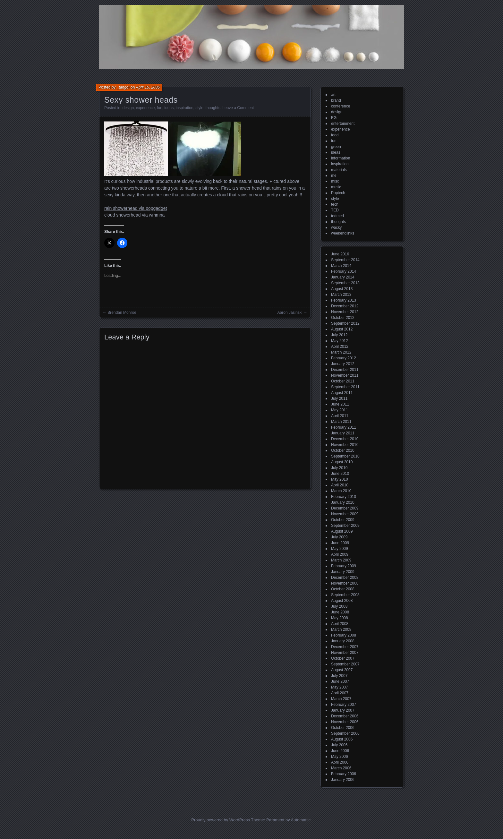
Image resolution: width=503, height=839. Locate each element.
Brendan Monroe (121, 312)
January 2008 (342, 641)
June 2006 (340, 751)
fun (159, 108)
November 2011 (344, 375)
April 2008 (339, 623)
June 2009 (340, 543)
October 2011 (342, 381)
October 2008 (342, 589)
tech (334, 204)
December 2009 (344, 508)
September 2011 (345, 387)
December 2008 (344, 577)
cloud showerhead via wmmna (134, 215)
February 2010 (343, 496)
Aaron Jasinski (290, 312)
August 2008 (342, 600)
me (334, 175)
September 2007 (345, 664)
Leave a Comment (238, 108)
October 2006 (342, 727)
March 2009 (341, 560)
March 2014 (341, 265)
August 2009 (342, 531)
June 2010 (340, 473)
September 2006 (345, 733)
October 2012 (342, 317)
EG (334, 118)
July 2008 (339, 606)
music (336, 187)
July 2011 (339, 398)
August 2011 (342, 392)
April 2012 (339, 346)
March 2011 (341, 421)
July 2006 (339, 745)
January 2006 (342, 779)
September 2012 (345, 323)
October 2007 (342, 658)
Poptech (338, 193)
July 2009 (339, 537)
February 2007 (343, 704)
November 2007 (344, 652)
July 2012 (339, 335)
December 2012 (344, 306)
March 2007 (341, 699)
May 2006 (339, 756)
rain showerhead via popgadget (135, 208)
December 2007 (344, 647)
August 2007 (342, 670)
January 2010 (342, 502)
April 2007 (339, 693)
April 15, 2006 (148, 87)
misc (335, 181)
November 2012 (344, 312)
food (334, 135)
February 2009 (343, 566)
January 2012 (342, 364)
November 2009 (344, 514)
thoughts (213, 108)
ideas (169, 108)
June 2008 (340, 612)
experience (145, 108)
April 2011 (339, 416)
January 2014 (342, 277)
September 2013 (345, 283)
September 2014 (345, 260)
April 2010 (339, 485)
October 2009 (342, 520)
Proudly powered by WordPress (220, 820)
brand (336, 100)
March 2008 (341, 629)
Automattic (301, 820)
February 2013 (343, 300)
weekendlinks (342, 233)
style (199, 108)
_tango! (123, 87)
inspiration (184, 108)
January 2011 (342, 433)
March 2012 (341, 352)
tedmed (337, 216)
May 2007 (339, 687)
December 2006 (344, 716)
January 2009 (342, 571)
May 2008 (339, 618)
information (340, 158)
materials (339, 169)
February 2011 (343, 427)
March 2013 (341, 294)
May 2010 (339, 479)
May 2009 (339, 548)
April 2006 (339, 762)
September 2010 (345, 456)
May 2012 (339, 340)
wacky (336, 227)
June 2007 (340, 681)
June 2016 (340, 254)
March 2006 (341, 768)
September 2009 (345, 525)
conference (340, 106)
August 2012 (342, 329)
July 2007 (339, 675)
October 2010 (342, 450)
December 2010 (344, 439)
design (128, 108)
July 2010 (339, 468)
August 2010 (342, 462)
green (336, 146)
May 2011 (339, 410)
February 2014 (343, 271)
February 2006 (343, 774)
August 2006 (342, 739)
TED (335, 210)
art (333, 94)
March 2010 (341, 491)
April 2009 (339, 554)
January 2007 (342, 710)
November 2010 (344, 444)
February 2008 (343, 635)
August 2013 (342, 289)
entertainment (342, 123)
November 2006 (344, 722)
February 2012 (343, 358)
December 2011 (344, 369)
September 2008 (345, 595)
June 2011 (340, 404)
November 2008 (344, 583)
